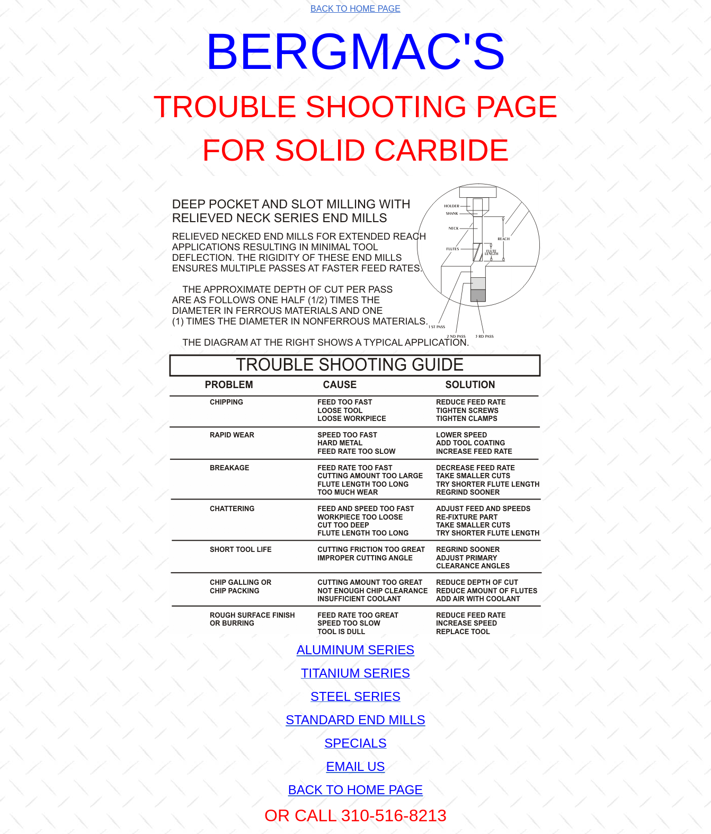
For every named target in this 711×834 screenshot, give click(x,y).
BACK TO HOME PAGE (355, 8)
